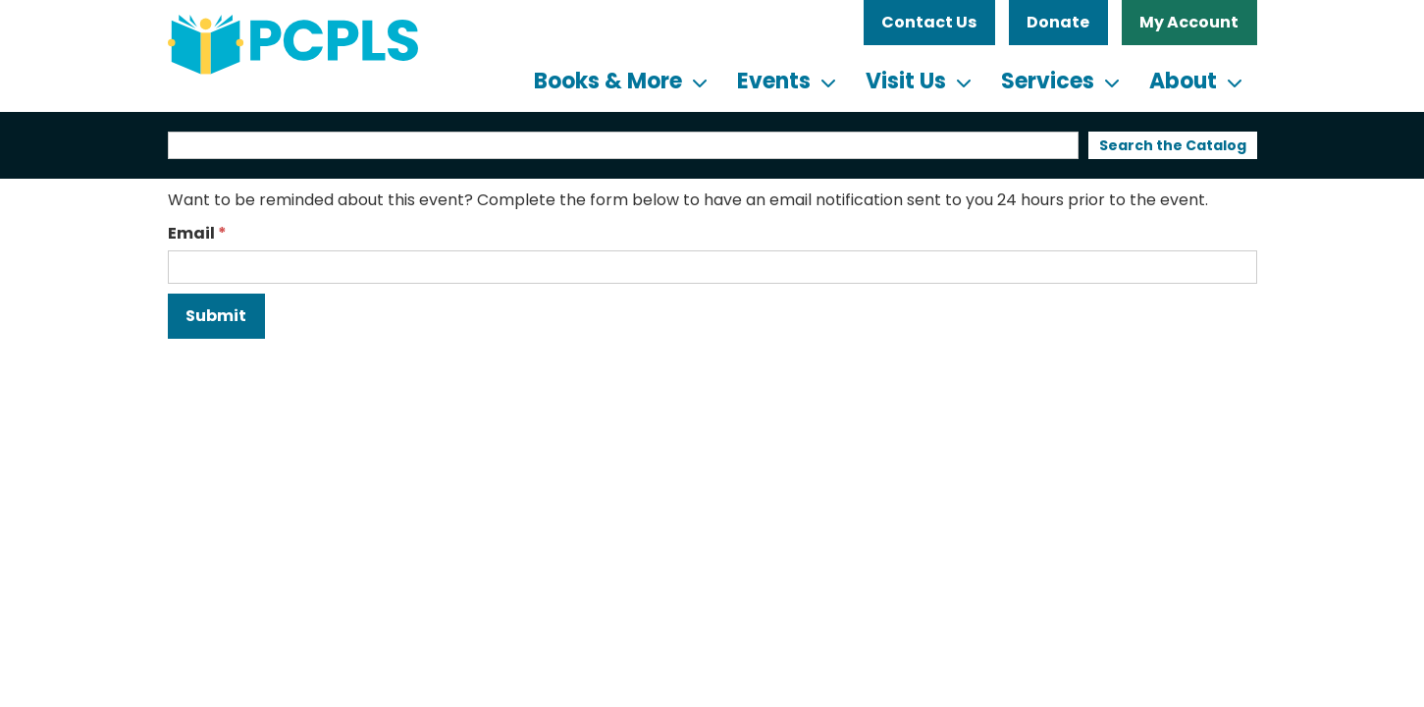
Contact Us (928, 22)
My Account (1189, 22)
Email (191, 233)
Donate (1058, 22)
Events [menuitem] (774, 81)
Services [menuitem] (1047, 81)
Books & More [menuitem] (608, 81)
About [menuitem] (1183, 81)
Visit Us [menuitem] (906, 81)
